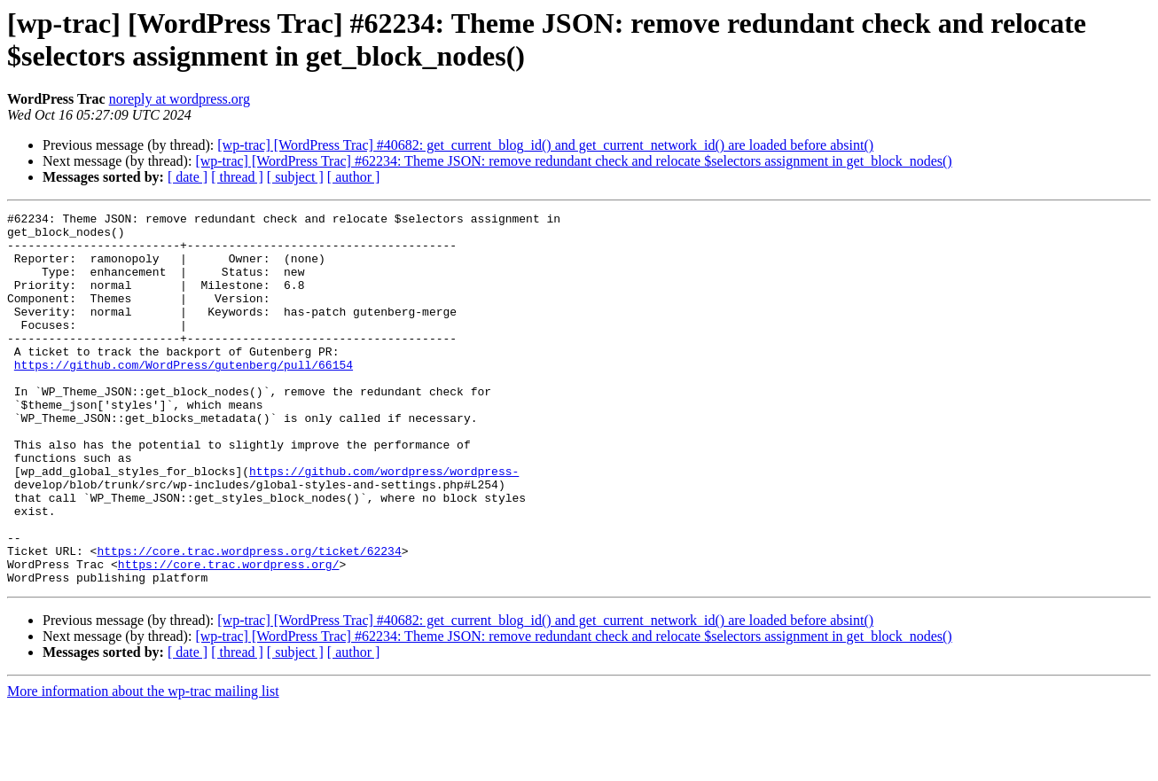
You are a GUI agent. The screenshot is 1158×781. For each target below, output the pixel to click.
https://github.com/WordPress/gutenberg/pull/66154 (183, 396)
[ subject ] (295, 176)
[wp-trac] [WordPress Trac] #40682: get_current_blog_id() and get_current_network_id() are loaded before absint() (545, 144)
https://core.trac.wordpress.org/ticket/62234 (249, 620)
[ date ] (187, 176)
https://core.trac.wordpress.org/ (229, 636)
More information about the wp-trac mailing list (143, 765)
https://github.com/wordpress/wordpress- (384, 524)
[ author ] (353, 176)
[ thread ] (237, 176)
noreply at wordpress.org (179, 98)
